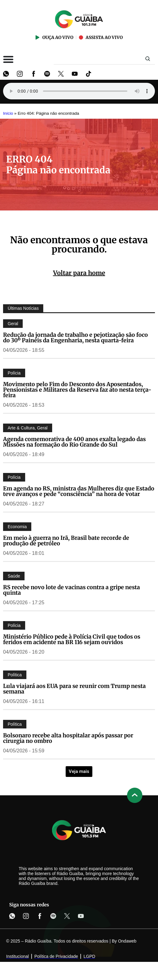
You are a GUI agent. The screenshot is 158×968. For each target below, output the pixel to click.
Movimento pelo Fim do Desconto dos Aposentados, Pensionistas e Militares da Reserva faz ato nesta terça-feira (77, 390)
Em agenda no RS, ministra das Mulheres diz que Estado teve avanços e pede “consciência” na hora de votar (78, 491)
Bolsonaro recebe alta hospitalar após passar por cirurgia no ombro (68, 738)
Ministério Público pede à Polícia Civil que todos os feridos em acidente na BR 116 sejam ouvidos (71, 639)
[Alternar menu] (8, 59)
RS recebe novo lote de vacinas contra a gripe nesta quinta (71, 590)
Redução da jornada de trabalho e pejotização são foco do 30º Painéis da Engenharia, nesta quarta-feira (75, 337)
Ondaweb (127, 941)
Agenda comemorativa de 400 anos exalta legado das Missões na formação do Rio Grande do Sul (74, 442)
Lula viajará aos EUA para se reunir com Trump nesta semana (74, 688)
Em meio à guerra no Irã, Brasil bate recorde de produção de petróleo (66, 540)
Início (8, 113)
